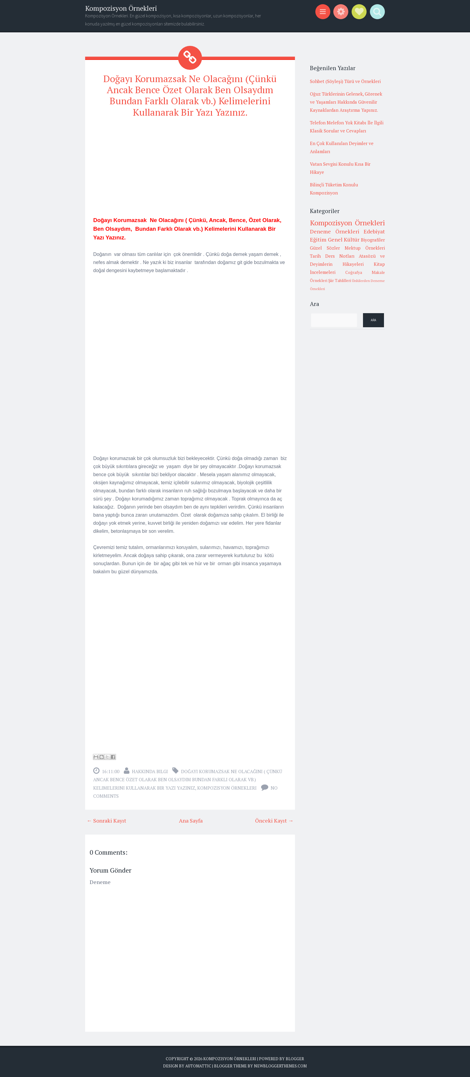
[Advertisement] (190, 165)
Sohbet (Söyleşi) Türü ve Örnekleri (345, 81)
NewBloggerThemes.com (280, 1065)
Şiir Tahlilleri (339, 280)
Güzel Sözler (325, 248)
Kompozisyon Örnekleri (121, 8)
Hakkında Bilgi (150, 771)
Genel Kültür (344, 239)
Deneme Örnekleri (334, 231)
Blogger (295, 1058)
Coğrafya (353, 272)
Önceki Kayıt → (274, 819)
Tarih (315, 256)
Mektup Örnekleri (365, 248)
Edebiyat (374, 231)
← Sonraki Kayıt (106, 819)
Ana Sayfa (191, 819)
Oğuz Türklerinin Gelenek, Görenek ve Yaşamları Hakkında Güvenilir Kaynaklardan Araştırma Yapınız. (346, 102)
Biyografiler (373, 240)
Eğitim (318, 239)
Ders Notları (340, 256)
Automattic (198, 1065)
